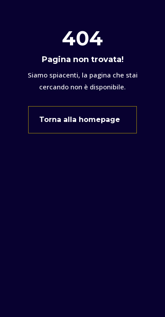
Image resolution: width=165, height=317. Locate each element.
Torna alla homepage (79, 119)
